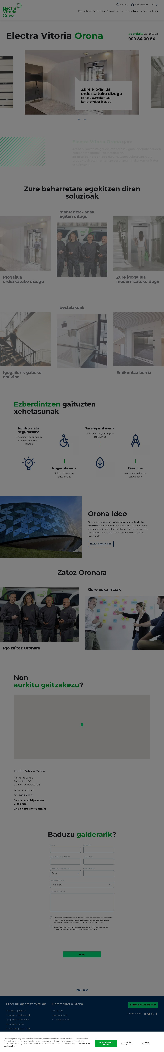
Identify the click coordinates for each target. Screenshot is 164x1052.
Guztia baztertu (146, 1043)
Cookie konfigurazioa (127, 1043)
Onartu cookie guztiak (106, 1043)
